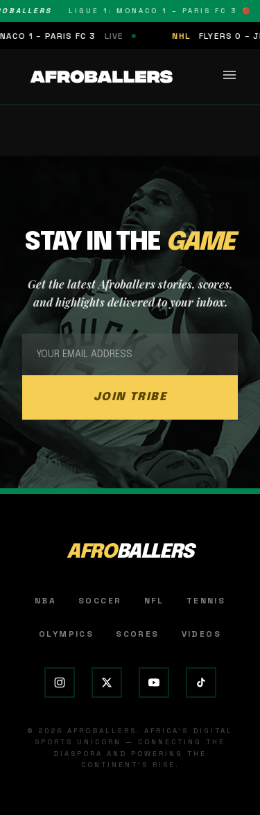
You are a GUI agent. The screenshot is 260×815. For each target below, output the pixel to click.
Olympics (66, 634)
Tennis (206, 600)
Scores (137, 634)
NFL (154, 600)
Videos (201, 634)
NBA (45, 600)
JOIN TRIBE (130, 397)
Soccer (99, 600)
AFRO (130, 552)
